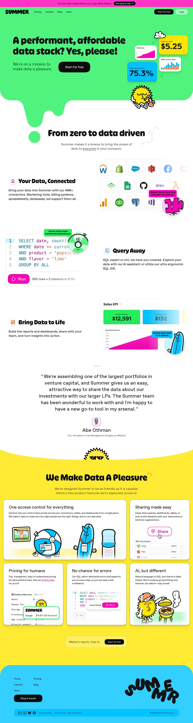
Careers (49, 11)
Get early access (124, 3)
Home (17, 678)
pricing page (48, 580)
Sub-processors (75, 713)
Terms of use (60, 713)
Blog (60, 11)
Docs (69, 11)
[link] (164, 11)
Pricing (37, 11)
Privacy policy (45, 713)
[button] (28, 698)
